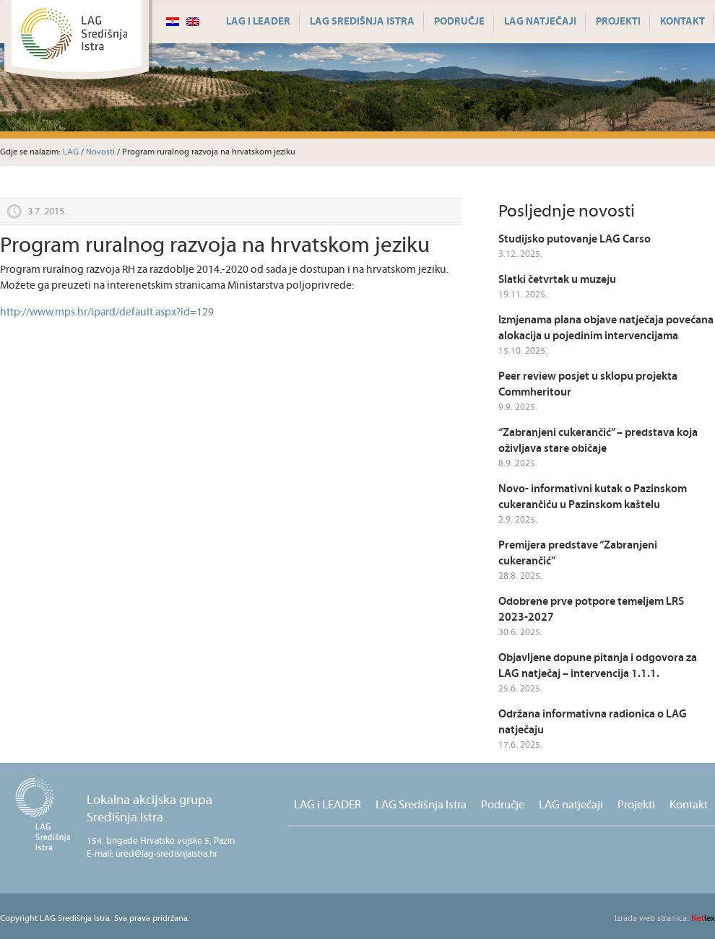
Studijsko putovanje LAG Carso (574, 239)
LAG (71, 152)
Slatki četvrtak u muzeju (557, 280)
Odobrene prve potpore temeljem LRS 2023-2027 (591, 609)
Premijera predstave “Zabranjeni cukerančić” (577, 553)
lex (665, 918)
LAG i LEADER (258, 21)
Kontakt (682, 21)
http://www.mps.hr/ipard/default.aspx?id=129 (107, 312)
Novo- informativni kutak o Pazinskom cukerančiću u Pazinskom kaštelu (592, 497)
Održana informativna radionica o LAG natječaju (592, 722)
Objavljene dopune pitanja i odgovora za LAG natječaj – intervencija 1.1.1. (597, 666)
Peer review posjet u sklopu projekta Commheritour (587, 384)
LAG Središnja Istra (362, 21)
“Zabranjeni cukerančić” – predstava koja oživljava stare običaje (598, 441)
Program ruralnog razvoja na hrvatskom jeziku (215, 246)
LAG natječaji (540, 21)
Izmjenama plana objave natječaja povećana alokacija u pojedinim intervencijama (606, 328)
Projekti (618, 21)
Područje (459, 21)
